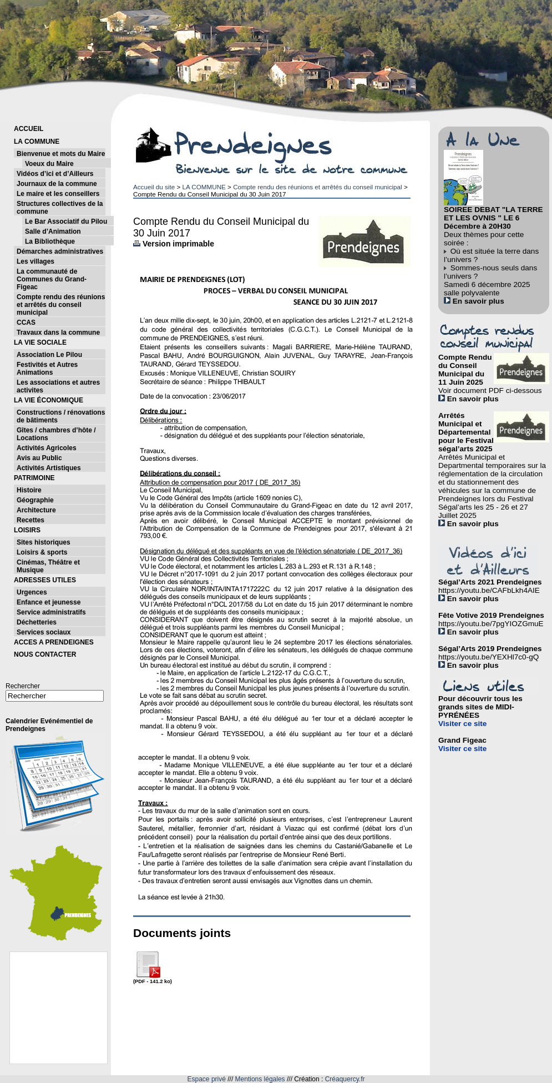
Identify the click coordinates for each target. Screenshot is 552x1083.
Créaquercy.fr (345, 1079)
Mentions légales (260, 1079)
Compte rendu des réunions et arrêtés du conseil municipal (317, 186)
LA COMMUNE (203, 186)
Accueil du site (154, 186)
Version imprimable (173, 243)
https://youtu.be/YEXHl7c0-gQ (488, 657)
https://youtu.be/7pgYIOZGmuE (491, 623)
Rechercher (23, 686)
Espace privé (207, 1079)
